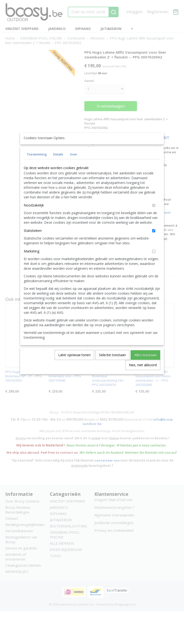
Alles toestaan (145, 366)
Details (58, 165)
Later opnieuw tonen (74, 366)
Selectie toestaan (112, 366)
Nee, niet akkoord (143, 376)
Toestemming (36, 165)
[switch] (153, 216)
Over (73, 165)
